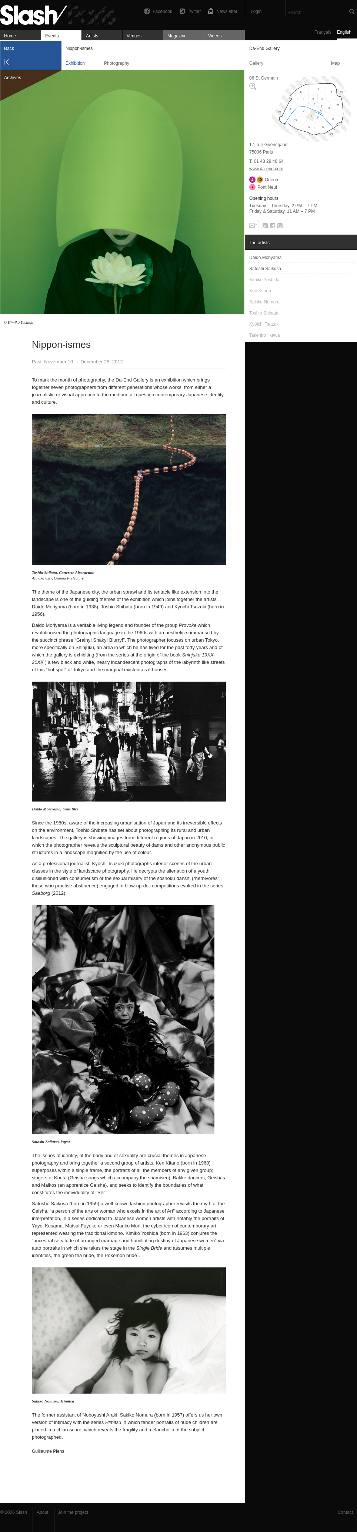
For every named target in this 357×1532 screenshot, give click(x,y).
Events (52, 35)
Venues (134, 35)
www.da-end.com (266, 168)
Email (252, 227)
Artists (92, 35)
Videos (214, 35)
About (42, 1512)
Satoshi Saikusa (45, 1141)
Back (9, 48)
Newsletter (226, 11)
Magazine (177, 35)
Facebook (162, 11)
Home (10, 35)
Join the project (73, 1512)
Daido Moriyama (46, 809)
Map (335, 63)
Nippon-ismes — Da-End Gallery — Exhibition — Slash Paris (61, 14)
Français (322, 32)
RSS (264, 227)
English (344, 32)
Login (256, 11)
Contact (345, 1512)
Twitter (194, 11)
